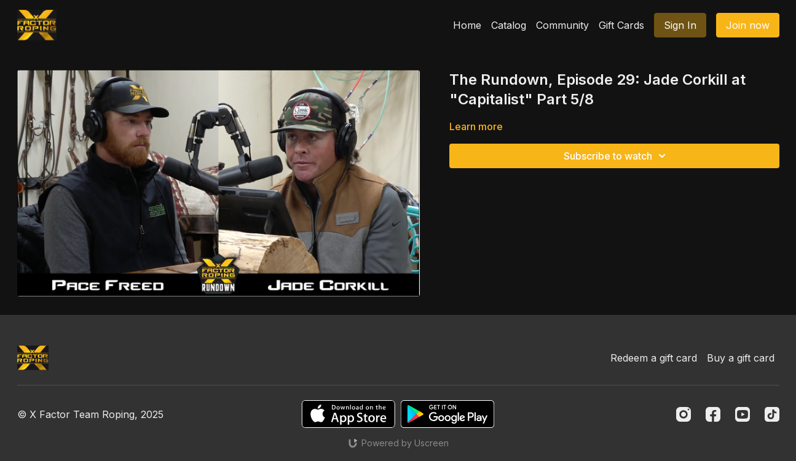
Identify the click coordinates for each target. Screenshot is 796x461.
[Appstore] (348, 414)
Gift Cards (621, 25)
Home (467, 25)
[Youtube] (742, 414)
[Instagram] (683, 414)
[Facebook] (713, 414)
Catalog (508, 25)
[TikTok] (772, 414)
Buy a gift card (740, 358)
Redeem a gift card (653, 358)
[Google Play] (447, 414)
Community (562, 25)
